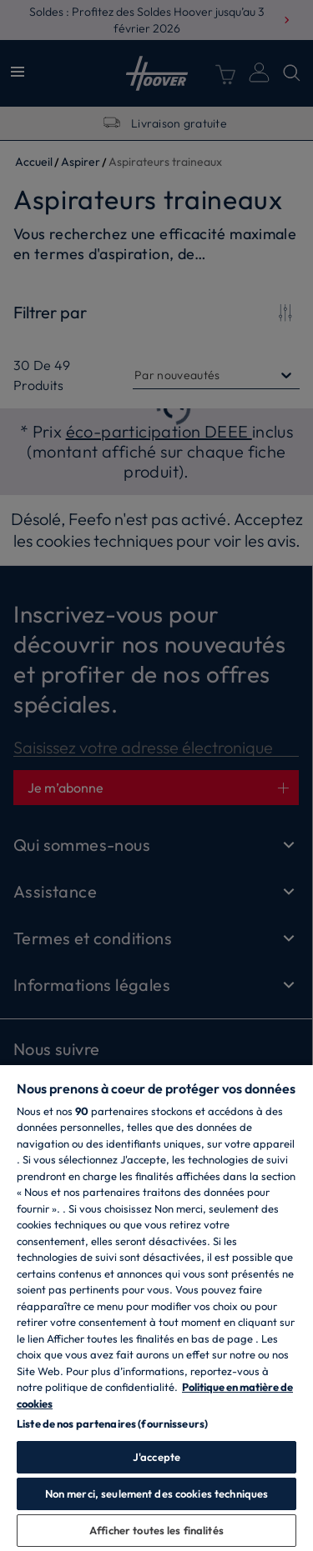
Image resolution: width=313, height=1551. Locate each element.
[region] (156, 1307)
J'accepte (156, 1456)
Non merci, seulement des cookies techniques (157, 1493)
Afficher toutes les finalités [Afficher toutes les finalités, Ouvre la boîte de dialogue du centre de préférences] (156, 1530)
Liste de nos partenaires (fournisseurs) (112, 1423)
